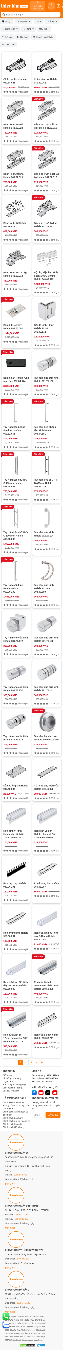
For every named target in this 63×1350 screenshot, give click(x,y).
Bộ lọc (6, 21)
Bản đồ (10, 1183)
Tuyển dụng (8, 1081)
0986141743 (53, 1075)
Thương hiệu (23, 21)
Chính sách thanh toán (14, 1102)
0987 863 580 (22, 1258)
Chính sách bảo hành (13, 1118)
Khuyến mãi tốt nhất (43, 37)
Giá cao (7, 37)
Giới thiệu (7, 1075)
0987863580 (52, 1078)
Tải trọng (28, 29)
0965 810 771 (21, 1214)
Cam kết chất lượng (12, 1087)
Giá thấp (22, 37)
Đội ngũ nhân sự (11, 1090)
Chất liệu (52, 21)
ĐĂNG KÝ (53, 1114)
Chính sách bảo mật (12, 1124)
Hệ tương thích (10, 29)
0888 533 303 (20, 1174)
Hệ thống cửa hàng (12, 1078)
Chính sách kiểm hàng (13, 1127)
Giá (39, 21)
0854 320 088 (21, 1219)
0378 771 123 (23, 1303)
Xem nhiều (8, 44)
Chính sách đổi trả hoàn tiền (16, 1121)
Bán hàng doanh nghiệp (14, 1084)
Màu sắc (44, 29)
